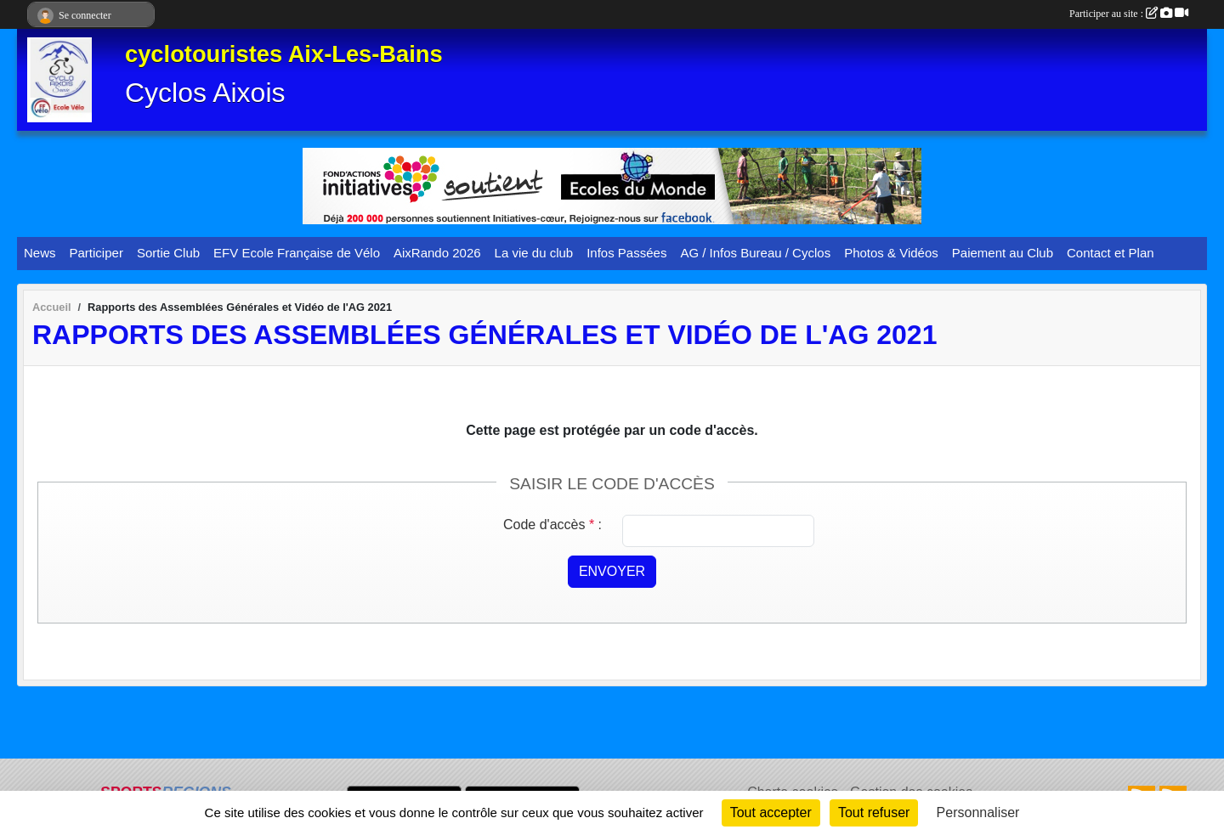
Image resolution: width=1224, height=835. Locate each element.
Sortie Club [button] (168, 252)
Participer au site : (1128, 14)
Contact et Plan (1110, 252)
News (40, 252)
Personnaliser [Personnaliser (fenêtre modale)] (978, 812)
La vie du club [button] (534, 252)
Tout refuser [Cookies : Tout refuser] (874, 812)
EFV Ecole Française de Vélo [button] (296, 252)
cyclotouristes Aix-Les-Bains (284, 54)
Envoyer (612, 571)
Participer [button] (96, 252)
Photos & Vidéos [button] (891, 252)
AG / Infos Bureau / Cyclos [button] (755, 252)
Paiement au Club (1002, 252)
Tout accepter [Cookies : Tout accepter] (771, 812)
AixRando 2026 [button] (437, 252)
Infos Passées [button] (626, 252)
